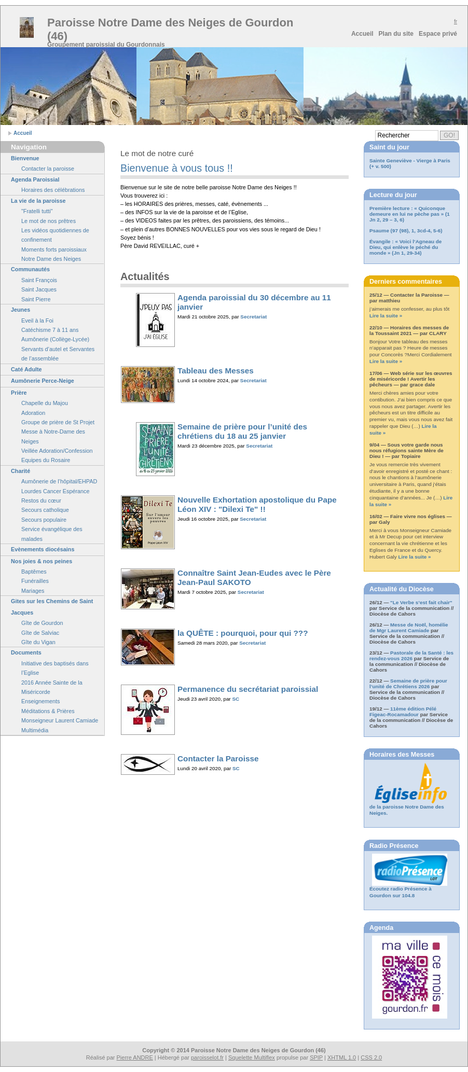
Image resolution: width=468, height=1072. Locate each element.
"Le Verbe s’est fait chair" (421, 602)
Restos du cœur (41, 500)
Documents (26, 652)
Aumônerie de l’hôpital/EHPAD (59, 481)
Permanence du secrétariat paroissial (247, 689)
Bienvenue (25, 158)
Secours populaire (43, 520)
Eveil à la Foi (37, 320)
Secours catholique (45, 510)
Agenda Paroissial (35, 179)
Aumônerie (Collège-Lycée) (55, 339)
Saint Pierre (35, 299)
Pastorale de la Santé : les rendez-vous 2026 (411, 655)
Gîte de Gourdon (42, 623)
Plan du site (396, 33)
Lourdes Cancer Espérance (55, 491)
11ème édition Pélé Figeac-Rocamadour (402, 711)
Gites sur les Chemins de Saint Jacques (52, 607)
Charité (20, 471)
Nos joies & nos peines (41, 561)
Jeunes (20, 310)
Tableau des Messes (215, 370)
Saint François (39, 280)
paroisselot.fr (207, 1057)
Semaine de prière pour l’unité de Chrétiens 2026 (408, 683)
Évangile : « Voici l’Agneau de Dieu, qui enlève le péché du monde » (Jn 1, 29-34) (405, 247)
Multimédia (34, 730)
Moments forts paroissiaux (54, 249)
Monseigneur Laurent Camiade (59, 720)
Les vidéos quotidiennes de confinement (55, 235)
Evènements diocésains (42, 549)
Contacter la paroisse (47, 168)
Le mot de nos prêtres (48, 221)
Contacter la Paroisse (217, 758)
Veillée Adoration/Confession (56, 451)
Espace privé (438, 33)
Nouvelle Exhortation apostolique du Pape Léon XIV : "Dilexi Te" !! (257, 504)
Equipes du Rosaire (45, 460)
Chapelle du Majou (44, 403)
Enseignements (40, 701)
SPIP (316, 1057)
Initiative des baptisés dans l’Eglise (55, 668)
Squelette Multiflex (251, 1057)
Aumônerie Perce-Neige (42, 381)
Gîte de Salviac (40, 633)
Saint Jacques (39, 289)
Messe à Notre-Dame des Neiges (53, 436)
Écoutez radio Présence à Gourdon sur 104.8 (400, 892)
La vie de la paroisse (38, 201)
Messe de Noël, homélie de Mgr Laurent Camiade (408, 627)
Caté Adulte (26, 369)
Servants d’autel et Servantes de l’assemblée (57, 353)
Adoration (33, 413)
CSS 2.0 (371, 1057)
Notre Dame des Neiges (51, 259)
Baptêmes (34, 571)
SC (235, 699)
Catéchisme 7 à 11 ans (49, 330)
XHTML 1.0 (341, 1057)
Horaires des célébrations (53, 190)
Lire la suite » (385, 315)
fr (455, 21)
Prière (19, 392)
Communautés (30, 269)
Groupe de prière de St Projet (57, 422)
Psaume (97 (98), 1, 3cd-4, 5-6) (406, 230)
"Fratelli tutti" (36, 211)
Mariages (32, 591)
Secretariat (253, 316)
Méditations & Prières (48, 711)
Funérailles (35, 581)
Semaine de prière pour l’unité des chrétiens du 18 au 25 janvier (242, 431)
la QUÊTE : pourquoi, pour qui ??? (242, 633)
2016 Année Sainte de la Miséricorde (51, 687)
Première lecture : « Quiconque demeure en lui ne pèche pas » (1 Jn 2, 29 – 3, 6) (409, 213)
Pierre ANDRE (135, 1057)
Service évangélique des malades (51, 533)
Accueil (362, 33)
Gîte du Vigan (38, 642)
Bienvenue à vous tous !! (176, 168)
